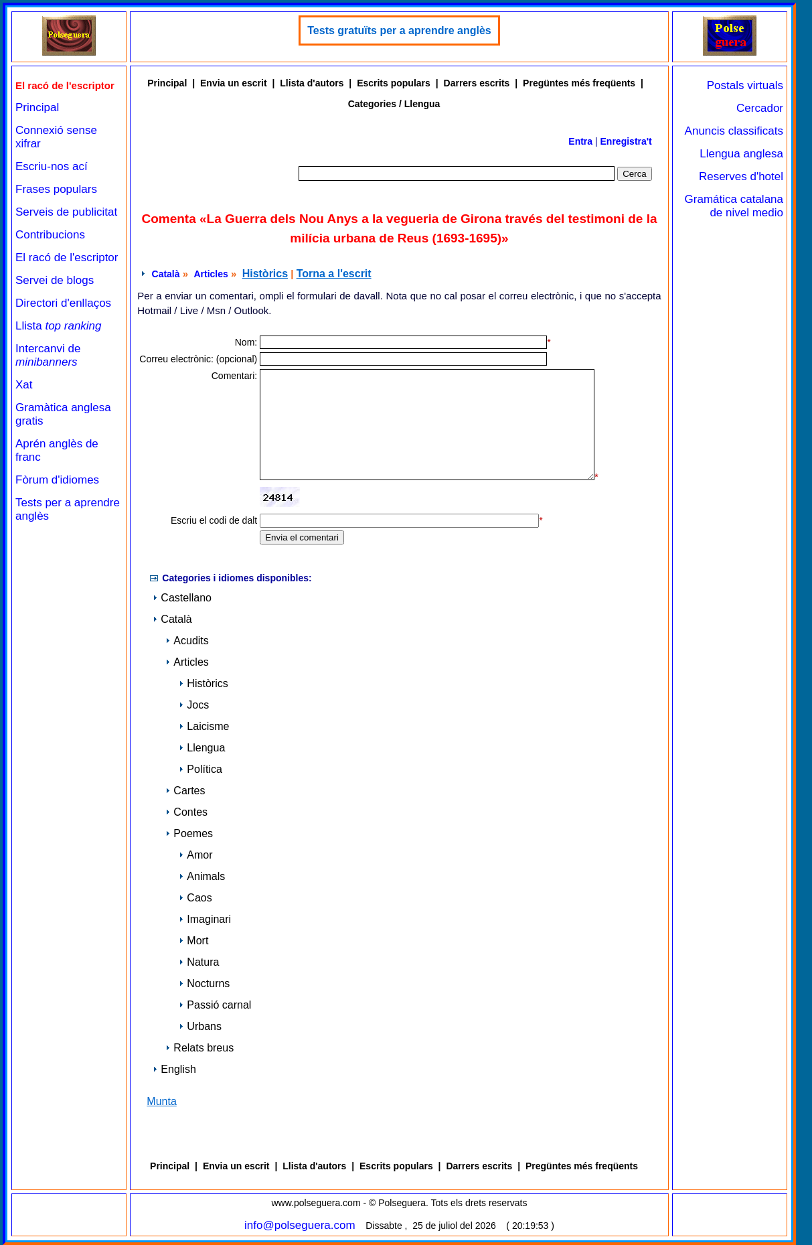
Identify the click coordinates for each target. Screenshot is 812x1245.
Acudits (186, 640)
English (174, 1069)
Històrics (265, 273)
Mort (193, 940)
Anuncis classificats (734, 131)
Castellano (182, 597)
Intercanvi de (47, 355)
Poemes (189, 833)
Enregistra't (626, 141)
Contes (186, 812)
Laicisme (204, 726)
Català (166, 274)
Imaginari (205, 919)
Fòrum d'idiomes (57, 479)
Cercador (759, 108)
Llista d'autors (311, 83)
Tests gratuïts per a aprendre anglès (399, 30)
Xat (24, 384)
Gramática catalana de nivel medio (734, 206)
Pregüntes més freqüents (579, 83)
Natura (199, 962)
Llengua (202, 747)
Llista (58, 325)
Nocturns (204, 983)
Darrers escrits (477, 83)
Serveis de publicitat (66, 212)
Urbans (200, 1026)
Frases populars (56, 189)
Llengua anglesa (741, 153)
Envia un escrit (233, 83)
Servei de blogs (54, 280)
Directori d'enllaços (63, 303)
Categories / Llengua (394, 103)
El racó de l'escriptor (66, 257)
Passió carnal (215, 1005)
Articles (210, 274)
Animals (202, 876)
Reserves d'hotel (741, 176)
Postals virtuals (745, 85)
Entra (580, 141)
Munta (161, 1101)
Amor (195, 855)
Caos (195, 897)
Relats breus (199, 1047)
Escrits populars (393, 83)
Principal (37, 107)
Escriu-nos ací (51, 166)
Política (200, 769)
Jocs (194, 705)
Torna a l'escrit (334, 273)
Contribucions (50, 234)
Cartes (185, 790)
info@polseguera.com (299, 1225)
